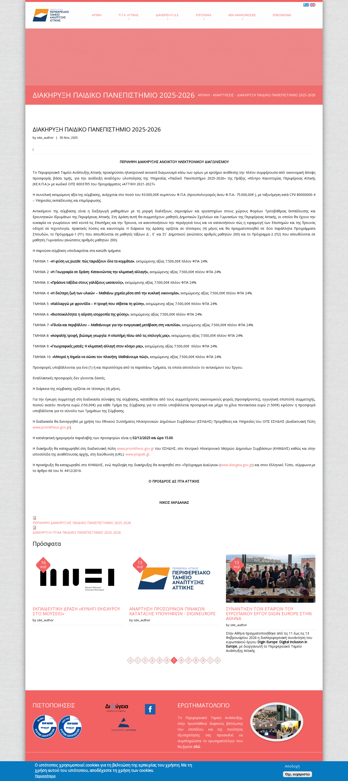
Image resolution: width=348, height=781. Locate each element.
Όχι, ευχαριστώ (297, 775)
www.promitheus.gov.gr (51, 427)
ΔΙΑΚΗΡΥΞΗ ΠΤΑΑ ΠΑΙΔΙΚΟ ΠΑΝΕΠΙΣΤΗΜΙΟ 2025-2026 (77, 532)
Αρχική (97, 15)
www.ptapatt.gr (137, 454)
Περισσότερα (45, 776)
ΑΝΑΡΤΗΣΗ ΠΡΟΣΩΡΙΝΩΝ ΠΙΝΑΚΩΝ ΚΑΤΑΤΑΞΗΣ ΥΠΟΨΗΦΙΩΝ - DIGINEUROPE (172, 611)
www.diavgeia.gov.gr (236, 465)
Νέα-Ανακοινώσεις (242, 17)
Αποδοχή (292, 766)
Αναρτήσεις (223, 95)
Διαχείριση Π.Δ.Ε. (167, 17)
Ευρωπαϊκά (203, 17)
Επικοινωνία (282, 15)
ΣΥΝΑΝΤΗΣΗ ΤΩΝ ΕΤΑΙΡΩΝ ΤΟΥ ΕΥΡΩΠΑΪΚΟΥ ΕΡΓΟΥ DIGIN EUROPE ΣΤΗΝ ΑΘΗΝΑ (269, 613)
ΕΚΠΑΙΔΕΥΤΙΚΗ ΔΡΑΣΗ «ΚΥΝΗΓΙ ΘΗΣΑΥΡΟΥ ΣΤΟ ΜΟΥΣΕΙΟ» (76, 611)
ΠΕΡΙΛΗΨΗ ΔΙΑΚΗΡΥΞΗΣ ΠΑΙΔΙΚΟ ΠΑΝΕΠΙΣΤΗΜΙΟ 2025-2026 (82, 522)
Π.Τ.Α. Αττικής (129, 17)
